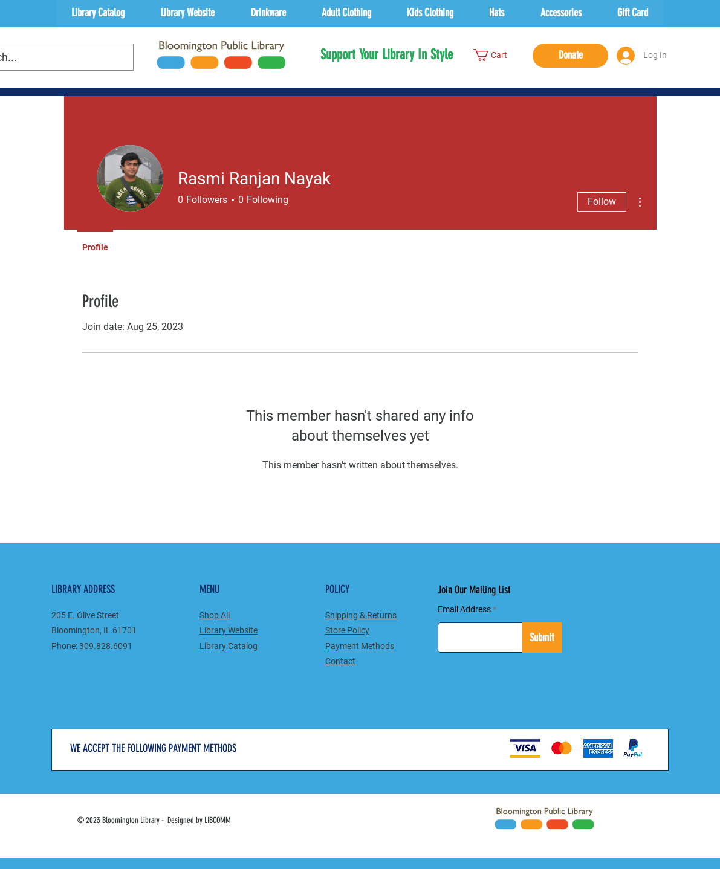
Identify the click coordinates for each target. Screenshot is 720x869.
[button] (496, 55)
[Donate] (570, 56)
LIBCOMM (217, 820)
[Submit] (542, 637)
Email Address (464, 609)
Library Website (228, 630)
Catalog (228, 646)
